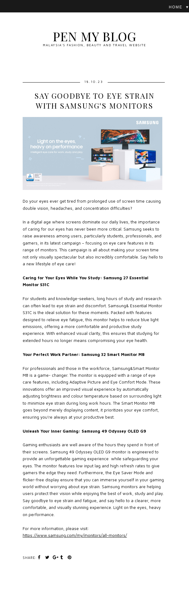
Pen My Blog (94, 36)
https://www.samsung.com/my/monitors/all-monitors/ (75, 535)
